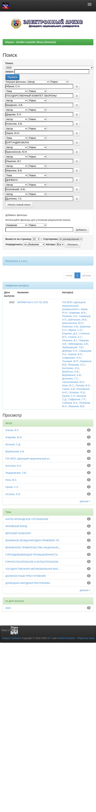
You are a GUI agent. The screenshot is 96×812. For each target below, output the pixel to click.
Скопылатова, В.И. (73, 382)
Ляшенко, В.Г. (70, 340)
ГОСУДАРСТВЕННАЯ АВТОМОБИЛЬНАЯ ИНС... (32, 568)
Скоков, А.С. (75, 337)
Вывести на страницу (18, 239)
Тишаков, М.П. (70, 361)
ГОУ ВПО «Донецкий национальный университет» (74, 306)
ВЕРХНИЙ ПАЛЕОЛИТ (18, 533)
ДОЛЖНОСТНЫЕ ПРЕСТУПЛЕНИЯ (25, 576)
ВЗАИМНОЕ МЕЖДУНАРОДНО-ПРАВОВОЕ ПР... (33, 540)
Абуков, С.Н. (75, 330)
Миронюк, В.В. (76, 406)
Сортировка (50, 239)
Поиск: (9, 63)
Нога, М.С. (68, 385)
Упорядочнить (14, 244)
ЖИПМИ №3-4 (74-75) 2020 (32, 302)
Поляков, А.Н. (70, 316)
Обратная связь (86, 638)
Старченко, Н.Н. (71, 357)
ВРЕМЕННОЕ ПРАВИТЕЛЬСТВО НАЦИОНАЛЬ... (33, 547)
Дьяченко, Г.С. (70, 378)
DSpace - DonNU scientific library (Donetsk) (30, 42)
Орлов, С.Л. (69, 395)
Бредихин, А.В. (70, 371)
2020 (8, 608)
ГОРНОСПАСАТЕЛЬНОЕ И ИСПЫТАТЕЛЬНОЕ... (32, 561)
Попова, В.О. (83, 385)
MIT (50, 638)
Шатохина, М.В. (77, 319)
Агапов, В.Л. (75, 354)
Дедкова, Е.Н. (70, 350)
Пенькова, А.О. (76, 364)
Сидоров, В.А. (70, 402)
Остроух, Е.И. (77, 392)
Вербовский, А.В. (71, 375)
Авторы (50, 244)
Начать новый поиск (19, 204)
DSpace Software (11, 638)
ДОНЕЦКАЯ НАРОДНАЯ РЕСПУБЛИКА (27, 583)
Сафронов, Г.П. (77, 399)
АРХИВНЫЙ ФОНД (16, 526)
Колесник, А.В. (70, 326)
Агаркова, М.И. (77, 312)
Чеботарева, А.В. (78, 343)
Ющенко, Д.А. (70, 333)
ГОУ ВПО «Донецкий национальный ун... (28, 458)
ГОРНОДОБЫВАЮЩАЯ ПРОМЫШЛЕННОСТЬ (31, 554)
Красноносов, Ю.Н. (73, 323)
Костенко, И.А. (71, 368)
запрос (9, 71)
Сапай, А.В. (68, 389)
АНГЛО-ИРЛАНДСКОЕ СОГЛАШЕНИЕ (26, 519)
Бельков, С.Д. (13, 444)
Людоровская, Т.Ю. (73, 347)
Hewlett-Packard (66, 638)
